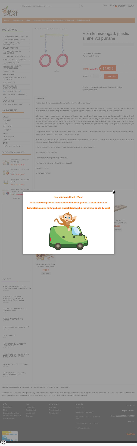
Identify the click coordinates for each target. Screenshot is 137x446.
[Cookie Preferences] (3, 442)
